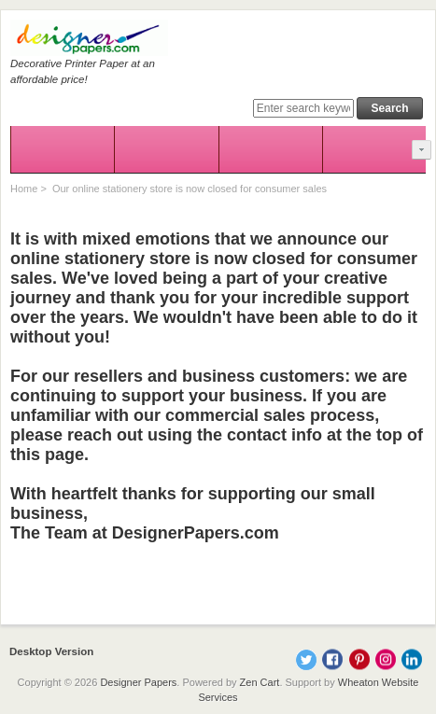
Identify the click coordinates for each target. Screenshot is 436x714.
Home (23, 188)
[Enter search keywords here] (303, 108)
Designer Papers (138, 682)
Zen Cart (260, 682)
